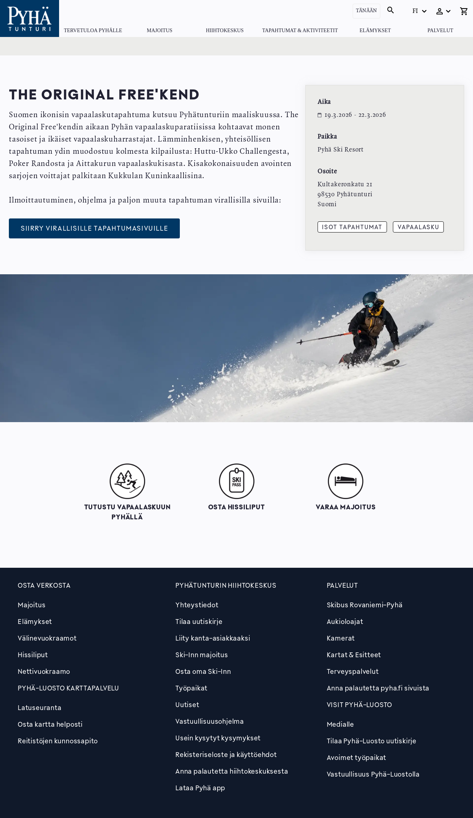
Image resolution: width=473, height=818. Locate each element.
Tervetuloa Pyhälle (93, 30)
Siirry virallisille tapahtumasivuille (94, 228)
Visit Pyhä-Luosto (360, 704)
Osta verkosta (44, 585)
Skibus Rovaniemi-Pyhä (365, 605)
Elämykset (375, 30)
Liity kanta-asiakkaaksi (212, 638)
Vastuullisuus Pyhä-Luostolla (373, 774)
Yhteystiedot (197, 605)
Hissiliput (33, 655)
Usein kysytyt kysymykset (218, 738)
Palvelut (440, 30)
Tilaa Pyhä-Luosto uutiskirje (372, 741)
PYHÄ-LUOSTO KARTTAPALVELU (68, 688)
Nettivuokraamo (44, 671)
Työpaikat (191, 688)
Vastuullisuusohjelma (209, 721)
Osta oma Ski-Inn (203, 671)
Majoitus (159, 30)
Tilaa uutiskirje (199, 621)
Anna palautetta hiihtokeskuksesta (231, 771)
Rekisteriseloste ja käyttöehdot (226, 754)
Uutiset (187, 704)
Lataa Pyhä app (200, 788)
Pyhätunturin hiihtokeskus (226, 585)
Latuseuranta (40, 707)
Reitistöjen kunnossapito (58, 741)
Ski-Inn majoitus (201, 655)
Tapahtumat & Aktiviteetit (300, 30)
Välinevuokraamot (47, 638)
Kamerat (341, 638)
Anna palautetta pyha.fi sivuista (378, 688)
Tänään (366, 11)
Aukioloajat (345, 621)
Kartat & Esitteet (354, 655)
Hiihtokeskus (224, 30)
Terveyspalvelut (353, 671)
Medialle (340, 724)
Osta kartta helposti (50, 724)
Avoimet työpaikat (357, 757)
